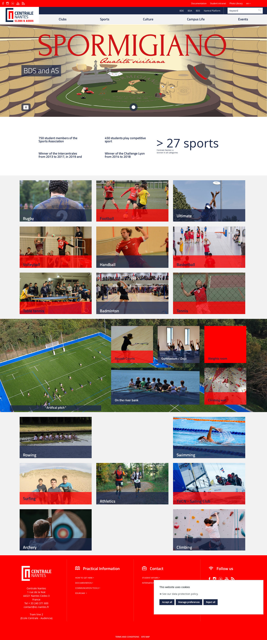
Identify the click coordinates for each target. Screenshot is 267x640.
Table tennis (33, 311)
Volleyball (31, 264)
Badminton (109, 311)
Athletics (107, 501)
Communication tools (88, 588)
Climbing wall (217, 400)
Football (107, 218)
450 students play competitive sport (125, 139)
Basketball (186, 264)
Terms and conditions (127, 637)
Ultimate (184, 216)
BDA (190, 10)
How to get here (84, 578)
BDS (198, 10)
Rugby (28, 218)
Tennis (182, 311)
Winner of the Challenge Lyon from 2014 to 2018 (125, 155)
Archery (29, 547)
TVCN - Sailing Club (193, 501)
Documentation (198, 3)
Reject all (210, 602)
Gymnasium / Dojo (174, 358)
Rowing (29, 455)
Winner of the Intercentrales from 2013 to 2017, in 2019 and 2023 (60, 155)
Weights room (217, 358)
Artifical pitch (56, 407)
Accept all (167, 602)
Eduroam (81, 593)
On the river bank (126, 400)
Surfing (29, 498)
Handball (108, 264)
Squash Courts (125, 358)
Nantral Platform (212, 10)
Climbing (184, 547)
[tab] (133, 107)
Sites (257, 3)
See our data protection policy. (180, 594)
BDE (182, 10)
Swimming (186, 455)
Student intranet (218, 3)
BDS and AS (41, 70)
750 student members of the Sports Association (58, 139)
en (247, 3)
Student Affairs (151, 578)
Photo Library (236, 3)
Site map (145, 637)
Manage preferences (189, 602)
